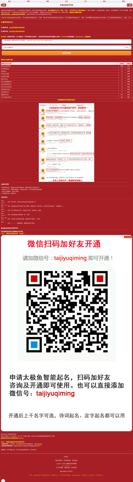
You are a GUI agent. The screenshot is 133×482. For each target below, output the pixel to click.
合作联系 (74, 467)
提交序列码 (58, 460)
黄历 (123, 1)
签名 (104, 1)
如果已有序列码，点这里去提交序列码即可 (13, 14)
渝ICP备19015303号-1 (66, 471)
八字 (85, 1)
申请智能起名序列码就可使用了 (66, 100)
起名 (9, 1)
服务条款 (67, 467)
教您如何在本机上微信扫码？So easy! (12, 438)
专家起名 (75, 460)
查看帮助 (88, 36)
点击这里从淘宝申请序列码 (17, 31)
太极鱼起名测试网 (70, 463)
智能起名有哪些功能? (75, 12)
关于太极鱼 (59, 467)
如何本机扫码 (128, 237)
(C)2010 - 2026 (61, 463)
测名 (28, 1)
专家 (47, 1)
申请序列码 (67, 460)
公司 (66, 1)
